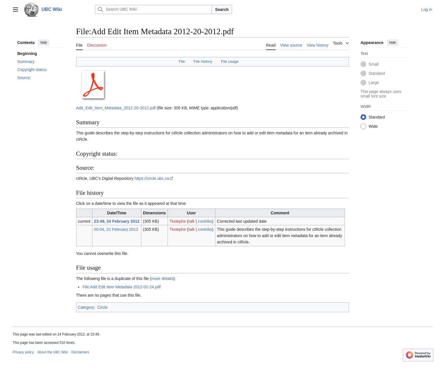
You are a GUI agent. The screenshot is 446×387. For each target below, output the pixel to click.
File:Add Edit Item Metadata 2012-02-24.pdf (121, 287)
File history (203, 61)
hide (44, 43)
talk (191, 221)
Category (86, 307)
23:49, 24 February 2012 (116, 221)
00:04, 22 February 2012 (116, 229)
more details (162, 278)
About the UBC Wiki (52, 352)
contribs (205, 221)
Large (374, 82)
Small (374, 64)
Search (222, 9)
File (182, 61)
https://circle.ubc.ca (151, 178)
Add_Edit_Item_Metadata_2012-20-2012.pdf (115, 108)
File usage (229, 61)
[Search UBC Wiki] (153, 9)
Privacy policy (23, 352)
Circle (102, 307)
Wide (373, 126)
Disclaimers (80, 352)
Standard (377, 73)
